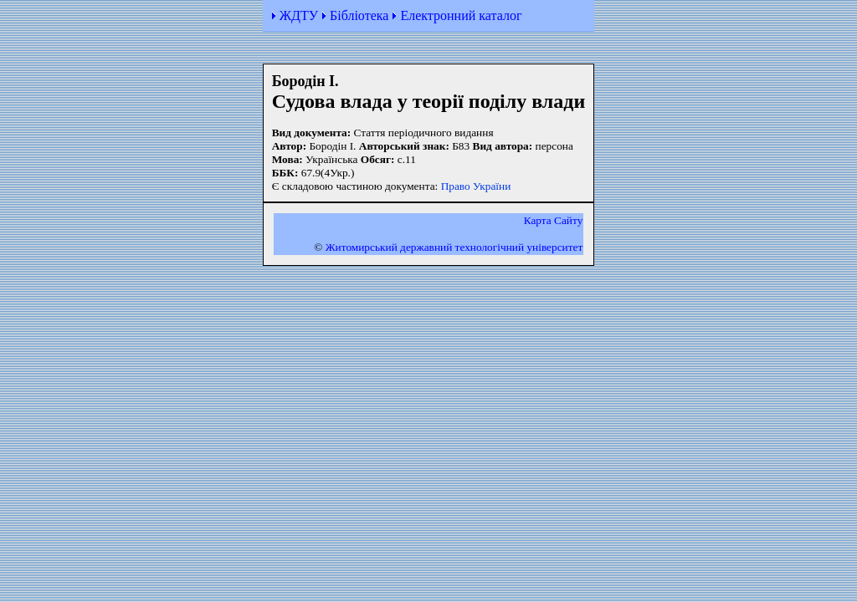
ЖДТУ (299, 15)
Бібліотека (359, 15)
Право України (476, 186)
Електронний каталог (460, 15)
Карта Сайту (553, 220)
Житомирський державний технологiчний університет (454, 247)
